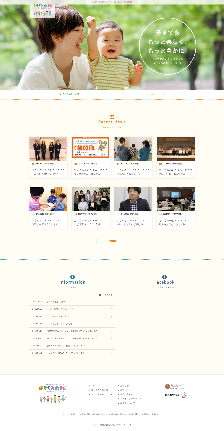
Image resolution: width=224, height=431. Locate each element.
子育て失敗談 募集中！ (57, 302)
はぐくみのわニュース (155, 94)
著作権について (127, 403)
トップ (94, 386)
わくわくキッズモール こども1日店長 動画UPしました (72, 338)
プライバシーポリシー (131, 399)
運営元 (123, 390)
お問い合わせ (126, 394)
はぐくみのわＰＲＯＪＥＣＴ (59, 316)
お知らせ (124, 386)
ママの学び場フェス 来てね (59, 324)
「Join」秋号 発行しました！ (60, 309)
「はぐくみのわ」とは (68, 94)
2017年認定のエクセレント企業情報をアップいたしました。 (73, 331)
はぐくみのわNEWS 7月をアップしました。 (67, 353)
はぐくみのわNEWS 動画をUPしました (65, 346)
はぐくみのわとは (99, 390)
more (112, 240)
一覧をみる (107, 295)
